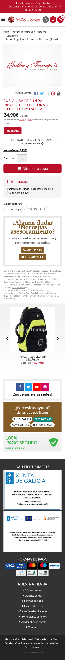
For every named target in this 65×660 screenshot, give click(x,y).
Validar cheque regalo (33, 621)
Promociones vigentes (33, 616)
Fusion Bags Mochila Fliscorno (32, 358)
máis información (15, 447)
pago (30, 120)
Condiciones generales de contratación (36, 643)
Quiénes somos (34, 595)
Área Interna (32, 646)
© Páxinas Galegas (32, 652)
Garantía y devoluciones (33, 611)
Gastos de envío (33, 605)
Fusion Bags (48, 284)
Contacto (33, 627)
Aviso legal (27, 639)
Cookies (9, 643)
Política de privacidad (46, 639)
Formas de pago (33, 600)
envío (21, 120)
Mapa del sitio (12, 639)
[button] (58, 338)
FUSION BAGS (18, 287)
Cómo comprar (34, 590)
